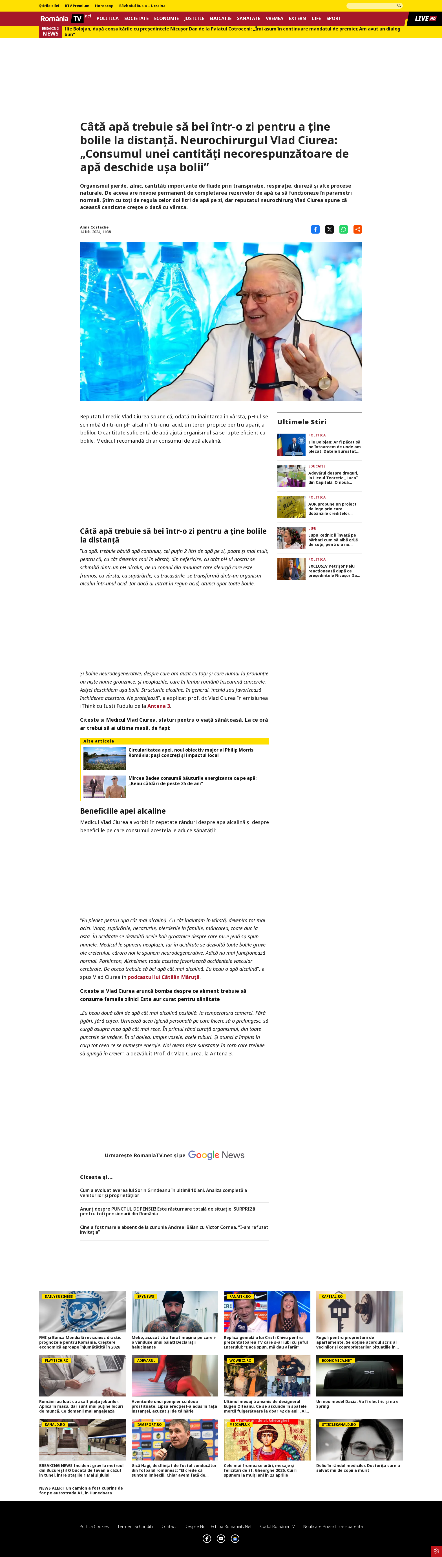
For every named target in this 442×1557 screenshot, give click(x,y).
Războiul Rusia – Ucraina (142, 6)
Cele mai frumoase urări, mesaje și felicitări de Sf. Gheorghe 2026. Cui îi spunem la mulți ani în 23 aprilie (260, 1470)
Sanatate (248, 18)
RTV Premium (77, 6)
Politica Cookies (94, 1526)
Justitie (194, 18)
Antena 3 (158, 705)
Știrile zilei (49, 6)
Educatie (220, 18)
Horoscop (104, 6)
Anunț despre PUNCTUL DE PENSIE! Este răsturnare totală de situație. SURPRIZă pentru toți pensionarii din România (167, 1211)
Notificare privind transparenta (333, 1526)
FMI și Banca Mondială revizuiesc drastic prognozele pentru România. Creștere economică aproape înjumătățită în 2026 (80, 1342)
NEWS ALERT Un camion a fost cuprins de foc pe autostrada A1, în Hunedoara (81, 1490)
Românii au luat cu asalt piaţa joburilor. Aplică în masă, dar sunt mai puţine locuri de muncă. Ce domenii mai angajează (81, 1406)
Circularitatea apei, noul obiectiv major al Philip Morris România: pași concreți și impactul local (191, 752)
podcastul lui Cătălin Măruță (164, 977)
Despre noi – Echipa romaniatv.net (218, 1526)
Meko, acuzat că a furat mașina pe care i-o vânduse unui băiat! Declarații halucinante (174, 1342)
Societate (136, 18)
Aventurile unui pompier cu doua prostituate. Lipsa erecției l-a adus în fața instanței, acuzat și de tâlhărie (174, 1406)
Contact (169, 1526)
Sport (333, 18)
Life (316, 18)
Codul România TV (277, 1526)
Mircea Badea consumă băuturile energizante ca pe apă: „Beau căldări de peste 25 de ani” (193, 781)
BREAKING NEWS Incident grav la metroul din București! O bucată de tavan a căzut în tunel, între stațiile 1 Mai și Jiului (81, 1470)
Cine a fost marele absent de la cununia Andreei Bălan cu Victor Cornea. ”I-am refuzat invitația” (174, 1230)
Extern (297, 18)
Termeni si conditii (135, 1526)
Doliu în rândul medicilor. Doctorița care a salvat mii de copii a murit (358, 1468)
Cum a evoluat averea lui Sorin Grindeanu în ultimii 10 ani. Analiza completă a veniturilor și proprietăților (163, 1193)
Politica (108, 18)
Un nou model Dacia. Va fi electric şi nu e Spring (357, 1404)
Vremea (274, 18)
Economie (166, 18)
